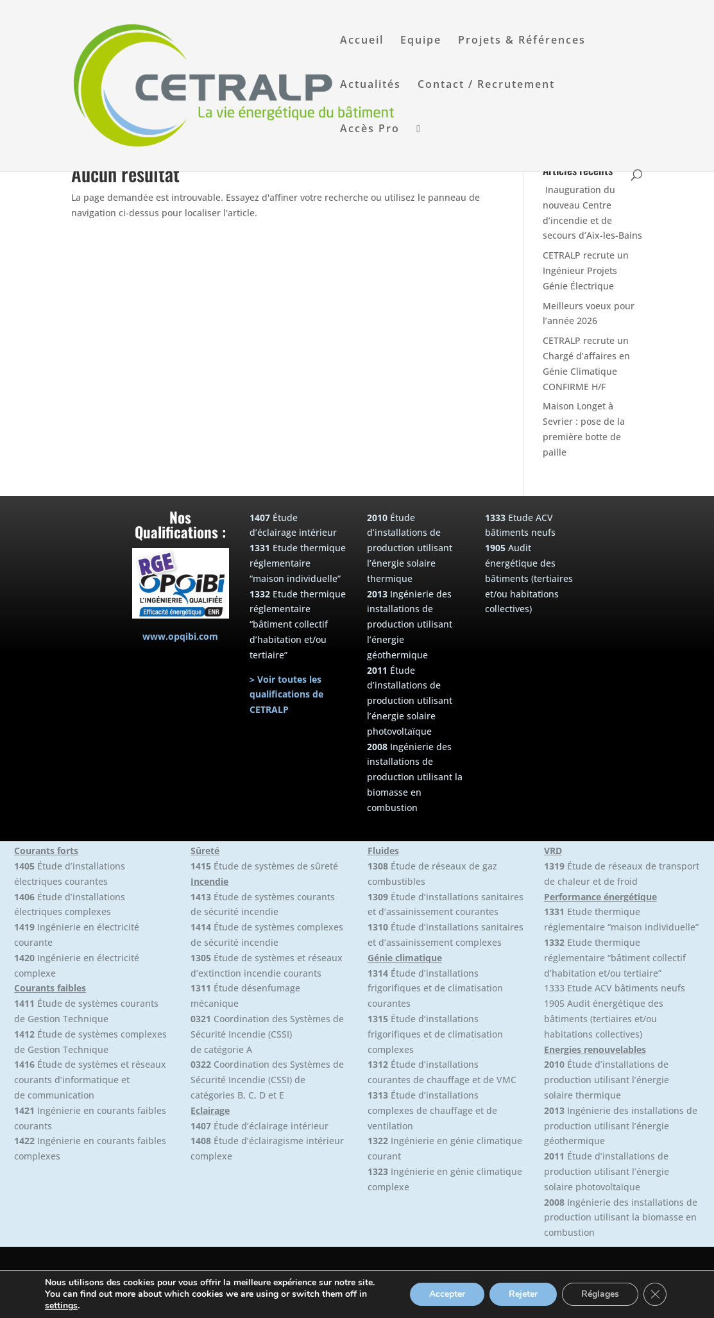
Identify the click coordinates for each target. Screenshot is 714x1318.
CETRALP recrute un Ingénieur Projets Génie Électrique (586, 270)
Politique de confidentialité (594, 1300)
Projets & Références (522, 41)
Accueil (362, 41)
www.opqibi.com (180, 636)
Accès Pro (370, 129)
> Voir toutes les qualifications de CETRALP (286, 694)
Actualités (370, 85)
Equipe (420, 41)
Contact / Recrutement (486, 85)
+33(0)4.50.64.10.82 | (490, 1300)
